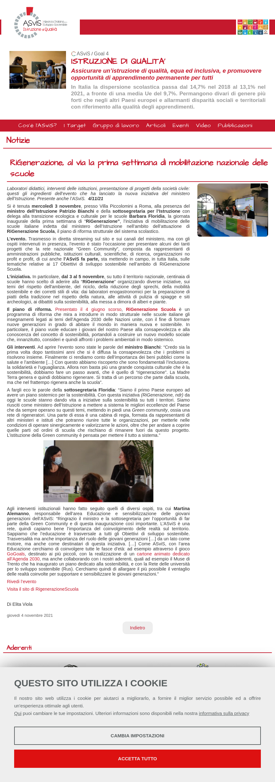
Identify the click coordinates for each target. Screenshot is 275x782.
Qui (17, 713)
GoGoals (16, 553)
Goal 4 (101, 53)
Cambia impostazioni (137, 735)
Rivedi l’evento (21, 581)
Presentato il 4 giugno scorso (87, 309)
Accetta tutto (137, 758)
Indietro (137, 627)
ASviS (83, 53)
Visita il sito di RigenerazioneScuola (43, 589)
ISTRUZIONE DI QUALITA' (118, 61)
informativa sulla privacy (224, 713)
